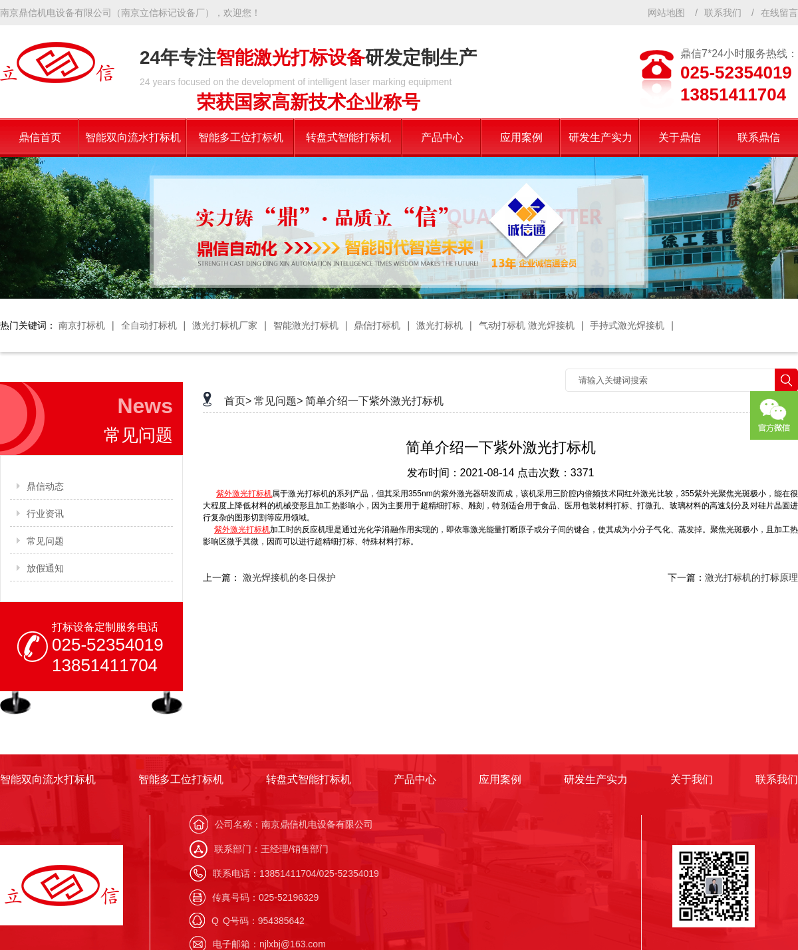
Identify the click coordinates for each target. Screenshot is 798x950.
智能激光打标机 (305, 325)
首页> (237, 400)
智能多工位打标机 (180, 779)
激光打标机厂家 (224, 325)
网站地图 (666, 12)
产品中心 (415, 779)
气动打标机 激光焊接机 (527, 325)
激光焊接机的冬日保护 (289, 577)
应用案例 (500, 779)
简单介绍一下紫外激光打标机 (374, 400)
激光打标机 (439, 325)
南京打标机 (82, 325)
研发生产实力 (596, 779)
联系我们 (722, 12)
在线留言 (779, 12)
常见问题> (278, 400)
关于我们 (691, 779)
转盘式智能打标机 (308, 779)
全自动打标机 (149, 325)
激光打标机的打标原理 (751, 577)
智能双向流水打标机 (48, 779)
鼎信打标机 (377, 325)
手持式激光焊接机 (627, 325)
